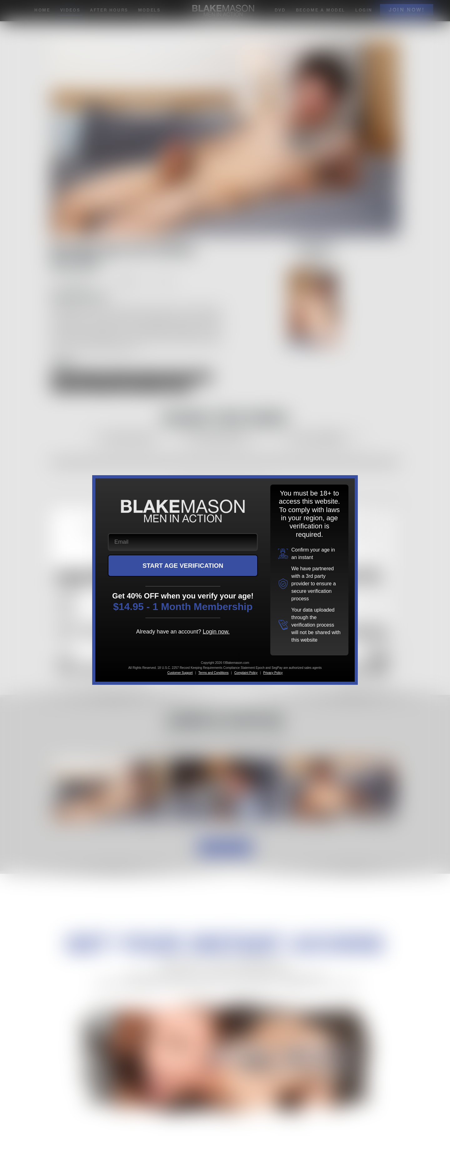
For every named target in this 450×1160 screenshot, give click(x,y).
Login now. (216, 631)
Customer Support (179, 672)
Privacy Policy (272, 672)
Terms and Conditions (213, 672)
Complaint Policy (246, 672)
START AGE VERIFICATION (182, 565)
